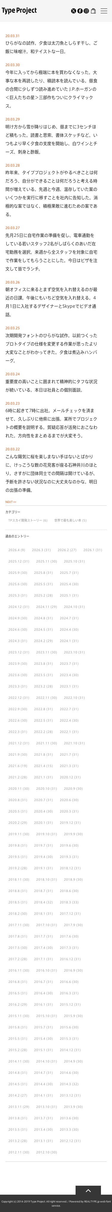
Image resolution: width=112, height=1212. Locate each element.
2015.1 (39, 1050)
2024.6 (14, 629)
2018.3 (65, 902)
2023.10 (70, 652)
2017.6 (65, 936)
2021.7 (65, 754)
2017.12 (66, 913)
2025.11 (43, 561)
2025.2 (39, 595)
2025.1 (65, 595)
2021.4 (39, 766)
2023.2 (39, 686)
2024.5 (39, 629)
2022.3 (14, 732)
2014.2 (14, 1095)
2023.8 (39, 663)
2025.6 (14, 584)
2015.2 (14, 1050)
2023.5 (39, 675)
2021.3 (65, 766)
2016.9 (69, 970)
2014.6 (65, 1073)
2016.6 (65, 982)
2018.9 (69, 879)
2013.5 (14, 1129)
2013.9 (69, 1107)
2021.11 (43, 743)
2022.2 (39, 732)
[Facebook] (80, 11)
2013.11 (15, 1107)
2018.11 (15, 879)
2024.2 (39, 641)
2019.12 (66, 823)
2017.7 (39, 936)
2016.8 (14, 982)
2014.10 (43, 1061)
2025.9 (14, 573)
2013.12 (66, 1095)
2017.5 (14, 948)
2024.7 (65, 618)
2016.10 (43, 970)
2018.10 (43, 879)
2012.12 (66, 1141)
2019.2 (14, 868)
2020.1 (39, 823)
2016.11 (15, 970)
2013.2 (14, 1141)
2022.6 (14, 720)
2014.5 (14, 1084)
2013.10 (43, 1107)
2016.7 (39, 982)
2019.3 (65, 857)
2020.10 (43, 788)
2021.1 (39, 777)
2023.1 (65, 686)
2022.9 (14, 709)
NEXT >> (10, 502)
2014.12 (66, 1050)
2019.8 (14, 845)
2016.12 (66, 959)
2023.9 (14, 663)
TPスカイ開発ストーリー (25, 520)
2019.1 (39, 868)
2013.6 (65, 1118)
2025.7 (65, 573)
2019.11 (15, 834)
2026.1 (89, 550)
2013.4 (39, 1129)
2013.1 (39, 1141)
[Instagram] (86, 11)
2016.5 (14, 993)
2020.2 (14, 823)
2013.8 (14, 1118)
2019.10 (43, 834)
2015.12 (66, 1004)
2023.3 (14, 686)
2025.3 (14, 595)
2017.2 (14, 959)
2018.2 (14, 913)
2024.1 (65, 641)
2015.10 (43, 1016)
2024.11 (43, 607)
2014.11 (15, 1061)
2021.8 (39, 754)
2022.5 (39, 720)
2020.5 (14, 811)
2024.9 (14, 618)
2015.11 (15, 1016)
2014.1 (39, 1095)
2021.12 (15, 743)
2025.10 (70, 561)
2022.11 (43, 698)
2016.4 (39, 993)
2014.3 (65, 1084)
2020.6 (65, 800)
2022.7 (65, 709)
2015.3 (65, 1038)
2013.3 (65, 1129)
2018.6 (65, 891)
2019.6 (65, 845)
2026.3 (37, 550)
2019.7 (39, 845)
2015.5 (14, 1038)
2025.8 (39, 573)
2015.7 (39, 1027)
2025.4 (65, 584)
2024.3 (14, 641)
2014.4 (39, 1084)
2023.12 (15, 652)
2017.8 (14, 936)
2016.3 (65, 993)
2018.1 (39, 913)
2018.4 (39, 902)
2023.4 (65, 675)
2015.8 (14, 1027)
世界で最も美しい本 (68, 520)
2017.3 (65, 948)
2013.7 (39, 1118)
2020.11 (15, 788)
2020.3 (65, 811)
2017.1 (39, 959)
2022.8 (39, 709)
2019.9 (69, 834)
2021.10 (70, 743)
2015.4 (39, 1038)
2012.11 (15, 1152)
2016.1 (39, 1004)
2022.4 (65, 720)
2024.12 (15, 607)
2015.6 (65, 1027)
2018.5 (14, 902)
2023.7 (65, 663)
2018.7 (39, 891)
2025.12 (15, 561)
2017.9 (69, 925)
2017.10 (43, 925)
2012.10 (43, 1152)
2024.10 (70, 607)
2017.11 (15, 925)
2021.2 (14, 777)
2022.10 (70, 698)
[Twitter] (73, 11)
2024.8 (39, 618)
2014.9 (69, 1061)
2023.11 (43, 652)
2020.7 (39, 800)
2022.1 (65, 732)
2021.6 (14, 766)
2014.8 (14, 1073)
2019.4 (39, 857)
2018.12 (66, 868)
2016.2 (14, 1004)
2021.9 (14, 754)
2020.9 (69, 788)
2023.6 (14, 675)
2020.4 (39, 811)
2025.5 (39, 584)
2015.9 (69, 1016)
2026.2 (63, 550)
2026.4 (14, 550)
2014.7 (39, 1073)
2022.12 (15, 698)
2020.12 (66, 777)
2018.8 (14, 891)
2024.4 (65, 629)
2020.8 (14, 800)
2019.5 (14, 857)
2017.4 (39, 948)
